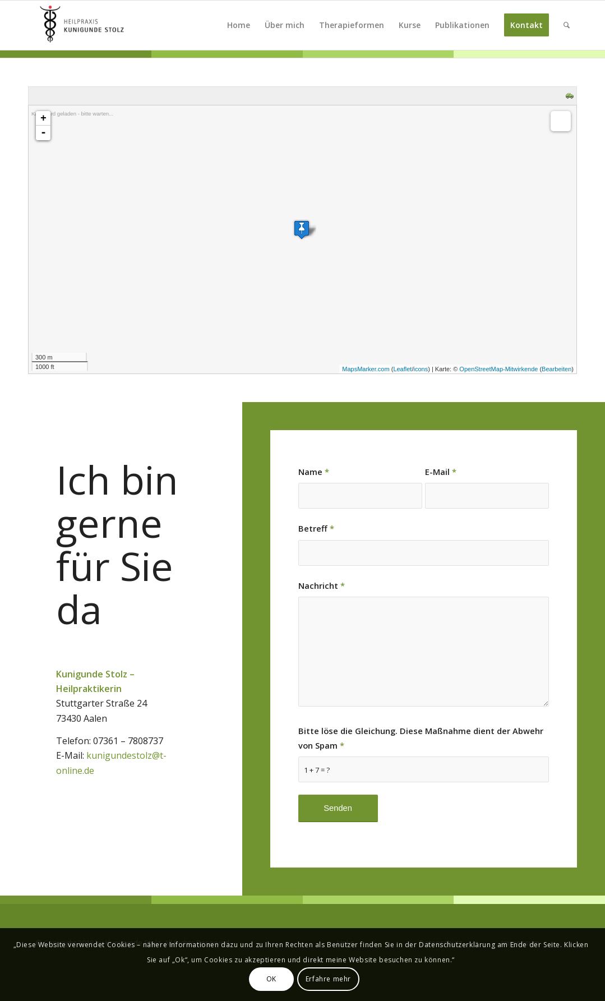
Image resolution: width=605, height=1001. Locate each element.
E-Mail (440, 471)
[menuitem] (238, 25)
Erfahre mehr (328, 979)
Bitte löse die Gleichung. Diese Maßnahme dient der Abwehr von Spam (420, 738)
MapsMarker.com (365, 369)
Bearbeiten (556, 369)
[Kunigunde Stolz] (81, 25)
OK (271, 979)
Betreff (316, 528)
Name (313, 471)
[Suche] (566, 25)
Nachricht (321, 585)
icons (420, 369)
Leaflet (402, 369)
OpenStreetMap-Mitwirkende (498, 369)
